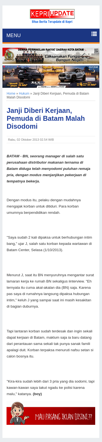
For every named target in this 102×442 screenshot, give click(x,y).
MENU (13, 35)
